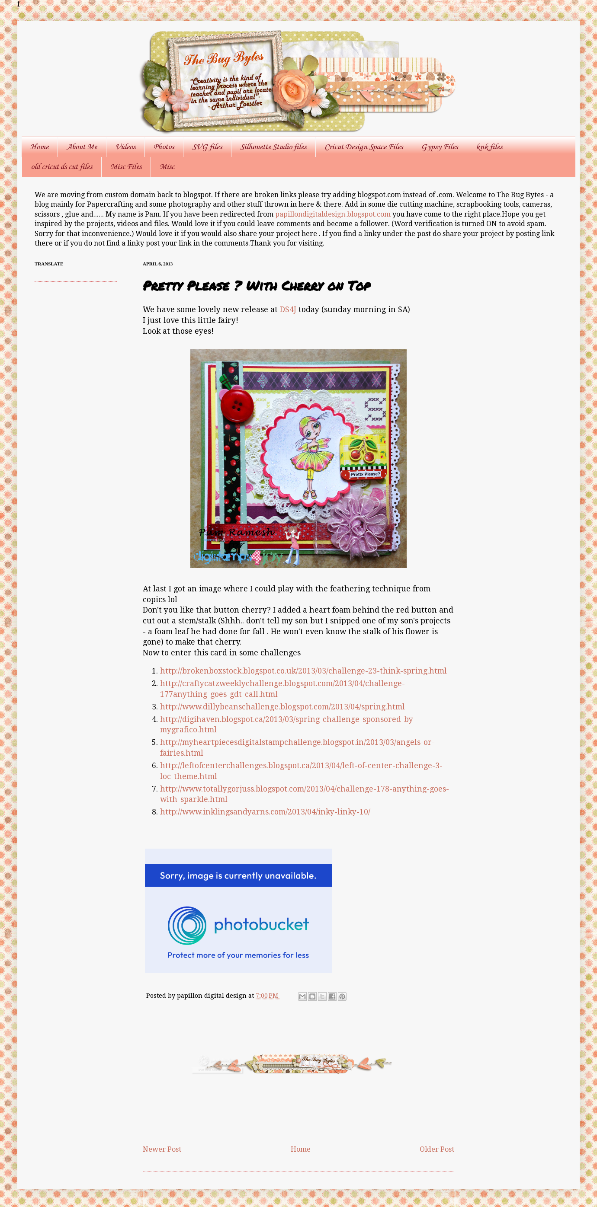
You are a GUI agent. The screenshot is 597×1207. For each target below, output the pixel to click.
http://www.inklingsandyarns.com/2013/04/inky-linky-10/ (265, 812)
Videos (125, 147)
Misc (167, 167)
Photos (164, 147)
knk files (489, 147)
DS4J (288, 309)
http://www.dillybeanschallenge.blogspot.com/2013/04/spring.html (282, 706)
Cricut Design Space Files (363, 147)
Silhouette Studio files (273, 147)
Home (39, 147)
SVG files (207, 147)
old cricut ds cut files (61, 167)
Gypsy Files (439, 147)
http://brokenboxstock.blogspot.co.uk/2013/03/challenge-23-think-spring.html (303, 671)
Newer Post (162, 1149)
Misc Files (125, 167)
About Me (82, 147)
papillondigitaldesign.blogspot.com (333, 214)
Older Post (437, 1149)
